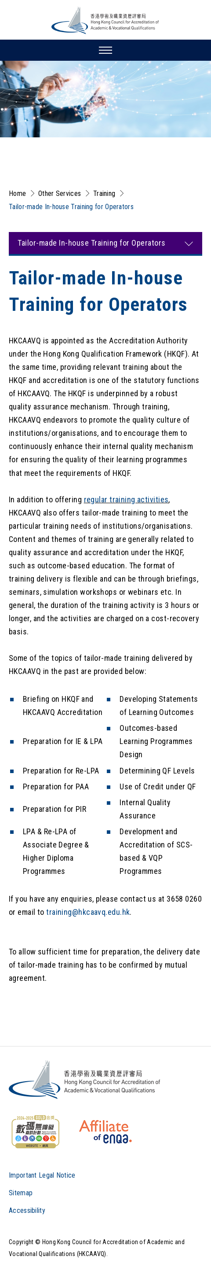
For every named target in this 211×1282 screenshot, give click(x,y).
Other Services (59, 193)
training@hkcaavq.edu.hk (88, 912)
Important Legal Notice (42, 1175)
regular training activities (126, 499)
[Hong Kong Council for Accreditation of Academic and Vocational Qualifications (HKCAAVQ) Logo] (105, 20)
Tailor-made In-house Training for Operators (71, 207)
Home (17, 193)
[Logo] (85, 1079)
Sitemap (21, 1193)
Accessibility (27, 1210)
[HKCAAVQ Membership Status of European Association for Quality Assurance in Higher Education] (105, 1132)
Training (104, 193)
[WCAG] (35, 1132)
